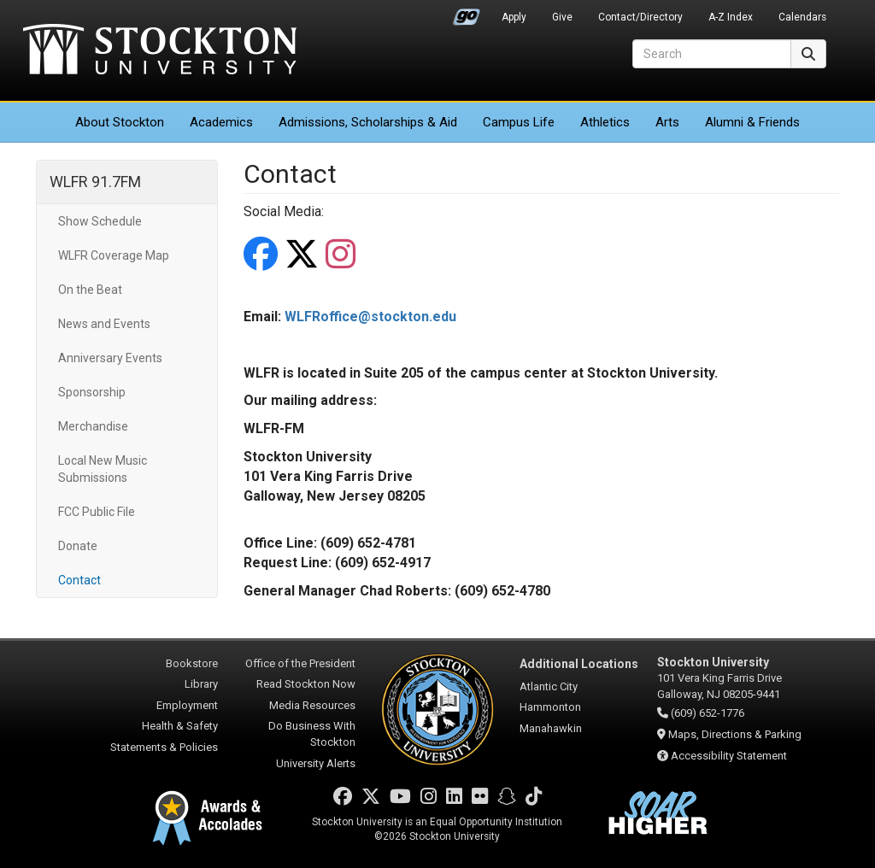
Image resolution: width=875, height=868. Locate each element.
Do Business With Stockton (311, 733)
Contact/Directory (640, 17)
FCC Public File (96, 512)
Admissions (368, 122)
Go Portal (466, 13)
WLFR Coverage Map (113, 255)
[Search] (711, 53)
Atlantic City (549, 686)
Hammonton (550, 707)
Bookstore (192, 663)
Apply (514, 17)
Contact (79, 580)
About (119, 122)
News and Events (104, 324)
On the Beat (90, 289)
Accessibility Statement (729, 755)
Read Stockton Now (305, 683)
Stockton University (160, 51)
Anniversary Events (110, 358)
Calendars (802, 17)
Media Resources (312, 705)
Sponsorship (92, 392)
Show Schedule (100, 221)
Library (201, 683)
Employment (187, 705)
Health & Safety (180, 725)
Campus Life (519, 122)
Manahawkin (551, 728)
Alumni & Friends (752, 122)
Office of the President (300, 663)
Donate (77, 546)
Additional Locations (579, 664)
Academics (221, 122)
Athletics (605, 122)
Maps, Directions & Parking (735, 734)
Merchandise (93, 426)
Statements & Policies (164, 747)
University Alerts (315, 763)
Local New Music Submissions (102, 469)
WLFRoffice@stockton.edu (370, 316)
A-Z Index (730, 17)
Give (562, 17)
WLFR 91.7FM (95, 182)
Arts (667, 122)
